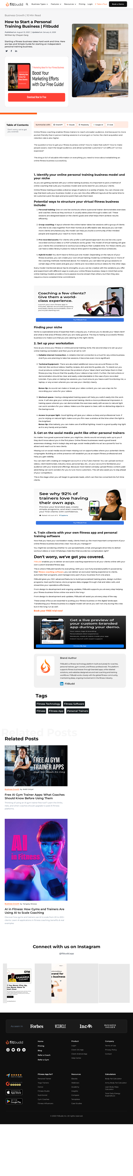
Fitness (41, 740)
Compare (75, 1124)
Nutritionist (42, 1124)
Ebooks (74, 1108)
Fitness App (56, 740)
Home (40, 1070)
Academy (75, 1116)
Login (90, 4)
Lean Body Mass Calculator (111, 1117)
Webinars (75, 1112)
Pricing (82, 4)
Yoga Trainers (43, 1112)
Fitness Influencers (45, 1133)
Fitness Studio (44, 1120)
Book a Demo (118, 4)
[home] (14, 4)
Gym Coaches (43, 1128)
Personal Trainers (77, 740)
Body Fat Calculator (113, 1108)
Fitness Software (74, 733)
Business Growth (15, 15)
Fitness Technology (48, 733)
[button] (40, 4)
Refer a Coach (44, 1084)
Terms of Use (110, 1075)
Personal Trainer (44, 1108)
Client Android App (79, 1083)
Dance (40, 1116)
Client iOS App (77, 1079)
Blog (40, 1080)
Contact (108, 1083)
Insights (74, 1120)
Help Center (76, 1087)
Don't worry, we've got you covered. (17, 111)
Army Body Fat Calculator (116, 1112)
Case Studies (76, 1133)
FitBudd (37, 572)
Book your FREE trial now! (48, 621)
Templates (75, 1128)
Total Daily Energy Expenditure (112, 1123)
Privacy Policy (111, 1079)
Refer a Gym (43, 1089)
